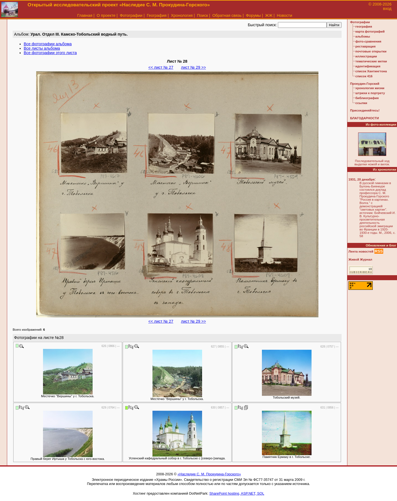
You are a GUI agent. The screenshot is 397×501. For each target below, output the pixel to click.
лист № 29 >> (193, 67)
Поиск (202, 15)
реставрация (365, 46)
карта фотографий (370, 31)
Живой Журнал (360, 259)
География (157, 15)
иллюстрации (366, 56)
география (363, 26)
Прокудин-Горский (364, 83)
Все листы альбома (42, 48)
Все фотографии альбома (48, 44)
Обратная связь (227, 15)
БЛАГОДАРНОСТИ (364, 118)
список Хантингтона (371, 71)
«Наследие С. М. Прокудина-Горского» (209, 474)
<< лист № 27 (160, 67)
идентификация (367, 66)
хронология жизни (369, 88)
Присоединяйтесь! (365, 110)
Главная (84, 15)
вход (387, 8)
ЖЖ (269, 15)
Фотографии (131, 15)
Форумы (253, 15)
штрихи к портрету (370, 93)
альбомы (362, 36)
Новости (284, 15)
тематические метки (371, 61)
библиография (367, 98)
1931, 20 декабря (361, 179)
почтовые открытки (371, 51)
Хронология (182, 15)
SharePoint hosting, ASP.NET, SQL (236, 493)
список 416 (363, 76)
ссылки (361, 103)
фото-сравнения (368, 41)
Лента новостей (360, 251)
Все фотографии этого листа (50, 53)
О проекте (106, 15)
